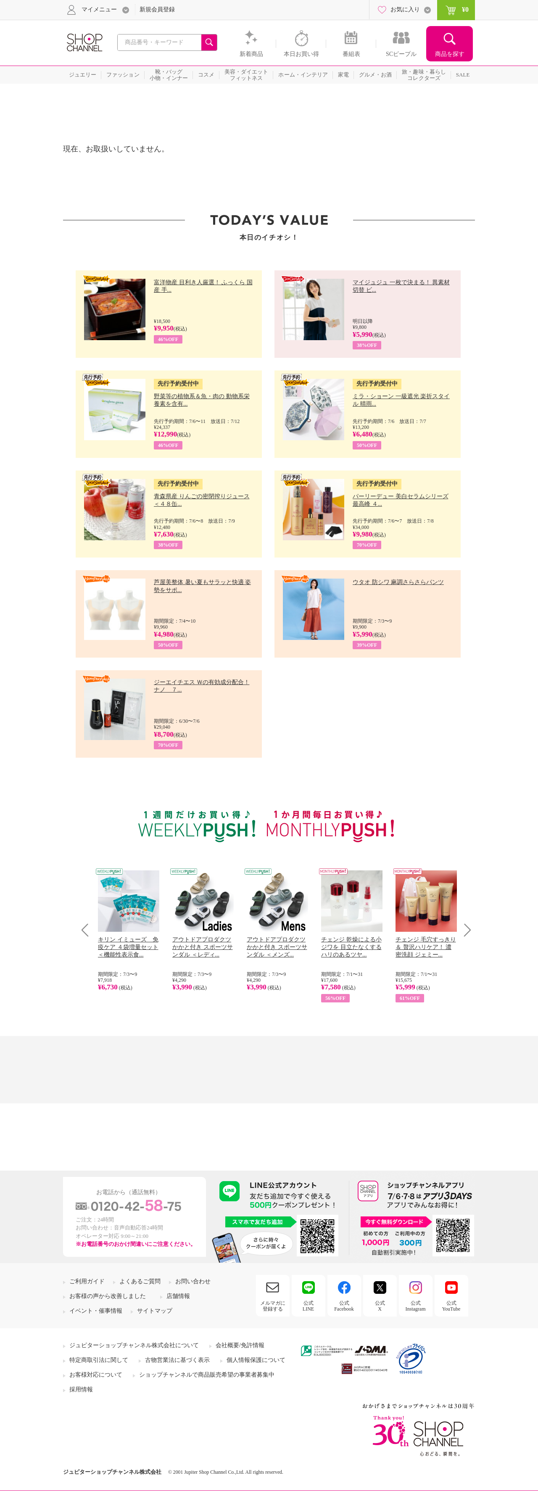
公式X (380, 1306)
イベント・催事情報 (95, 1311)
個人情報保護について (256, 1360)
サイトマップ (154, 1311)
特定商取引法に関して (98, 1360)
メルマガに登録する (272, 1306)
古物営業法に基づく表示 (177, 1360)
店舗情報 (178, 1296)
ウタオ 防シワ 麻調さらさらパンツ (398, 582)
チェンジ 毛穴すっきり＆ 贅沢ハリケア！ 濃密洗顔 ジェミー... (426, 947)
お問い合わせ (193, 1281)
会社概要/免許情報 (240, 1345)
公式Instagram (416, 1306)
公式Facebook (344, 1306)
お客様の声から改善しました (107, 1296)
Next (465, 930)
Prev (88, 930)
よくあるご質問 (140, 1281)
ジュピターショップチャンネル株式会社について (134, 1345)
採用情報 (81, 1389)
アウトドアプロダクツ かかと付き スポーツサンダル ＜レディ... (202, 947)
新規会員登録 (157, 9)
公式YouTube (451, 1306)
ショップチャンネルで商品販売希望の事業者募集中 (206, 1375)
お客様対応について (95, 1375)
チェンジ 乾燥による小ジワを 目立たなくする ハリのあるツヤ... (351, 947)
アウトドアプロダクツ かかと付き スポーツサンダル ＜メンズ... (277, 947)
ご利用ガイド (87, 1281)
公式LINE (308, 1306)
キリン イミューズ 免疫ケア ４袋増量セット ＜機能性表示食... (128, 947)
